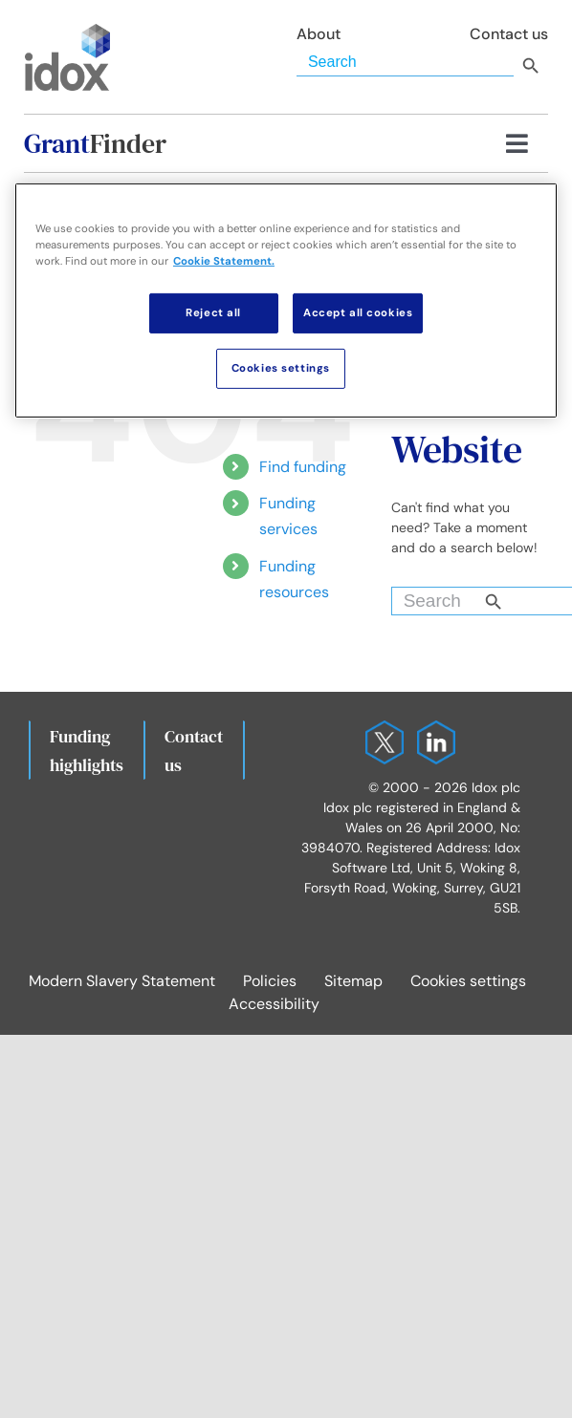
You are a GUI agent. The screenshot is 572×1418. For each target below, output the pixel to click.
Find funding (302, 467)
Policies (270, 981)
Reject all (213, 313)
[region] (286, 300)
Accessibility (274, 1004)
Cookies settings (468, 981)
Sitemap (353, 981)
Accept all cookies (357, 313)
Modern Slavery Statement (122, 981)
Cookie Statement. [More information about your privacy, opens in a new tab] (224, 261)
